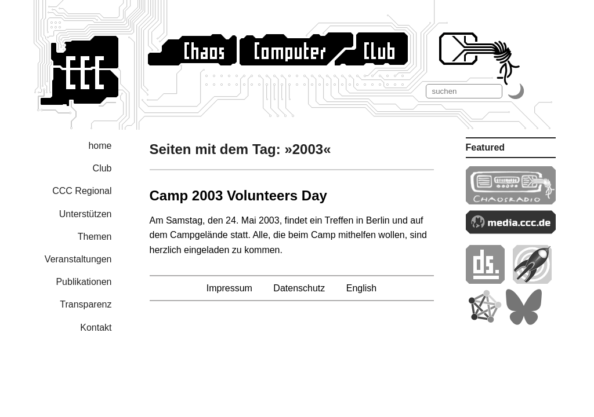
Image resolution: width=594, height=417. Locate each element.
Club (102, 168)
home (99, 146)
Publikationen (83, 282)
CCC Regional (81, 191)
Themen (95, 237)
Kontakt (95, 327)
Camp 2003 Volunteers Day (238, 195)
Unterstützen (85, 214)
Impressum (229, 288)
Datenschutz (299, 288)
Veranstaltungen (78, 259)
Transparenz (85, 304)
